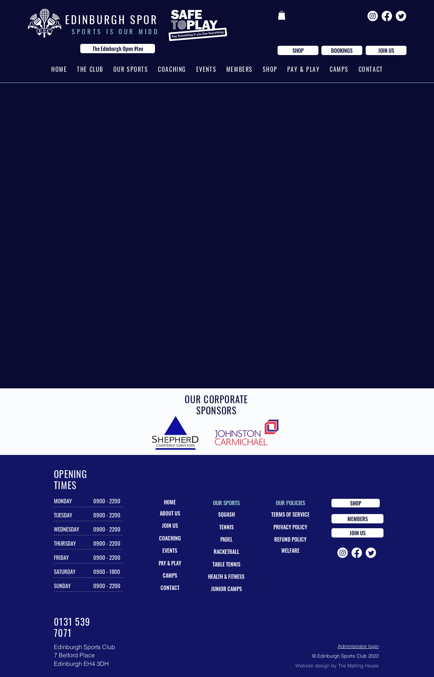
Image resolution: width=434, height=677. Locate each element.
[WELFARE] (290, 550)
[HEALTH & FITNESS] (226, 576)
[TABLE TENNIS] (226, 564)
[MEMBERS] (357, 518)
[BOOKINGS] (341, 50)
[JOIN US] (386, 50)
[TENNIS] (226, 527)
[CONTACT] (170, 587)
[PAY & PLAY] (170, 563)
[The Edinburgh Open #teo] (117, 48)
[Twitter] (401, 16)
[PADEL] (226, 539)
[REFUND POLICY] (290, 539)
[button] (281, 15)
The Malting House (358, 665)
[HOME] (170, 502)
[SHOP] (298, 50)
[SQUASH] (226, 514)
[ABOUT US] (170, 513)
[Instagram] (372, 16)
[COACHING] (170, 538)
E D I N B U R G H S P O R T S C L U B (133, 19)
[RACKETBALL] (226, 551)
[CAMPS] (170, 575)
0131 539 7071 (72, 627)
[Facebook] (387, 16)
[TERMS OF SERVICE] (290, 514)
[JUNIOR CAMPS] (226, 588)
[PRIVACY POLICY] (290, 527)
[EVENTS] (170, 550)
